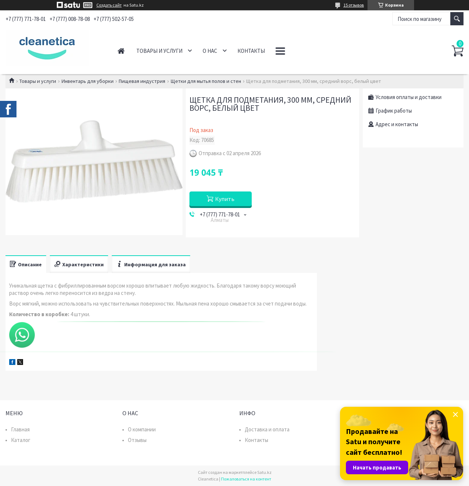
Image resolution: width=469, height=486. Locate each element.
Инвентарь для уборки (88, 81)
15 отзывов (353, 5)
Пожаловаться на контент (246, 479)
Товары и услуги (159, 50)
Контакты (251, 50)
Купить (224, 198)
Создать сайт (109, 5)
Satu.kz (264, 472)
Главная (121, 51)
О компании (142, 429)
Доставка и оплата (267, 429)
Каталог (20, 439)
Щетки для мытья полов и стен (206, 81)
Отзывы (137, 439)
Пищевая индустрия (142, 81)
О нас (210, 50)
